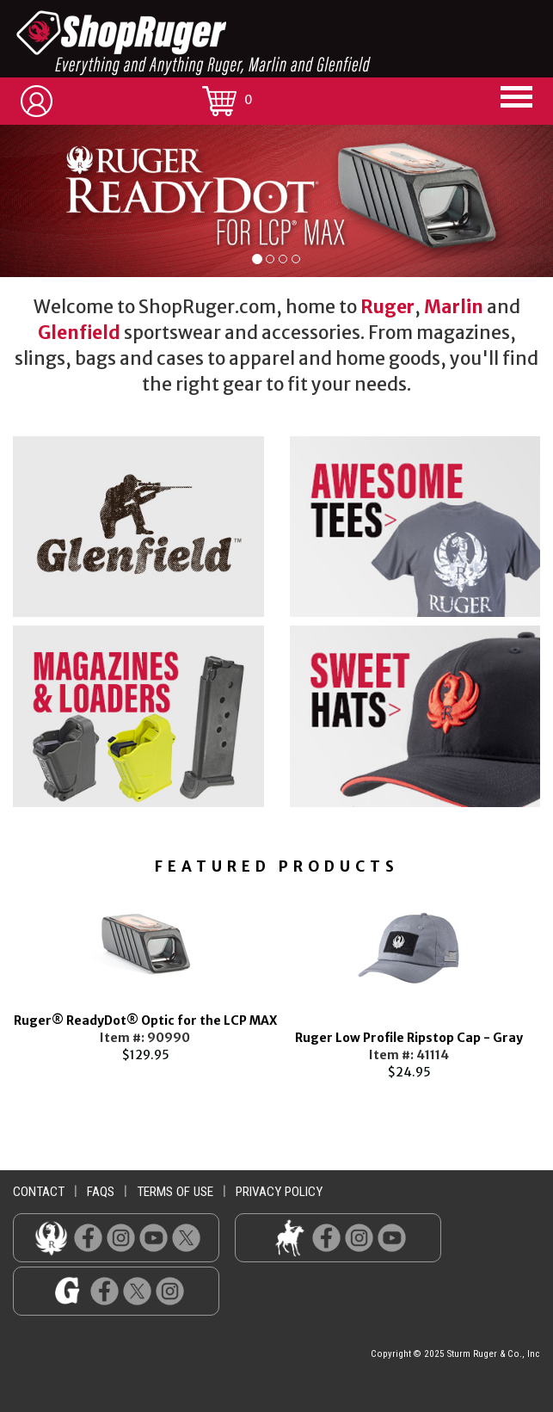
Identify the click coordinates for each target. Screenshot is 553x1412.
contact (39, 1191)
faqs (100, 1191)
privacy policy (279, 1191)
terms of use (175, 1191)
